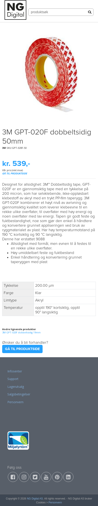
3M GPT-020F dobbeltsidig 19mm (21, 332)
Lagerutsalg (15, 387)
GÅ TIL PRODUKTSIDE (14, 173)
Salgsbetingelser (18, 394)
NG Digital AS (35, 498)
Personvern (15, 402)
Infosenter (14, 371)
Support (12, 379)
